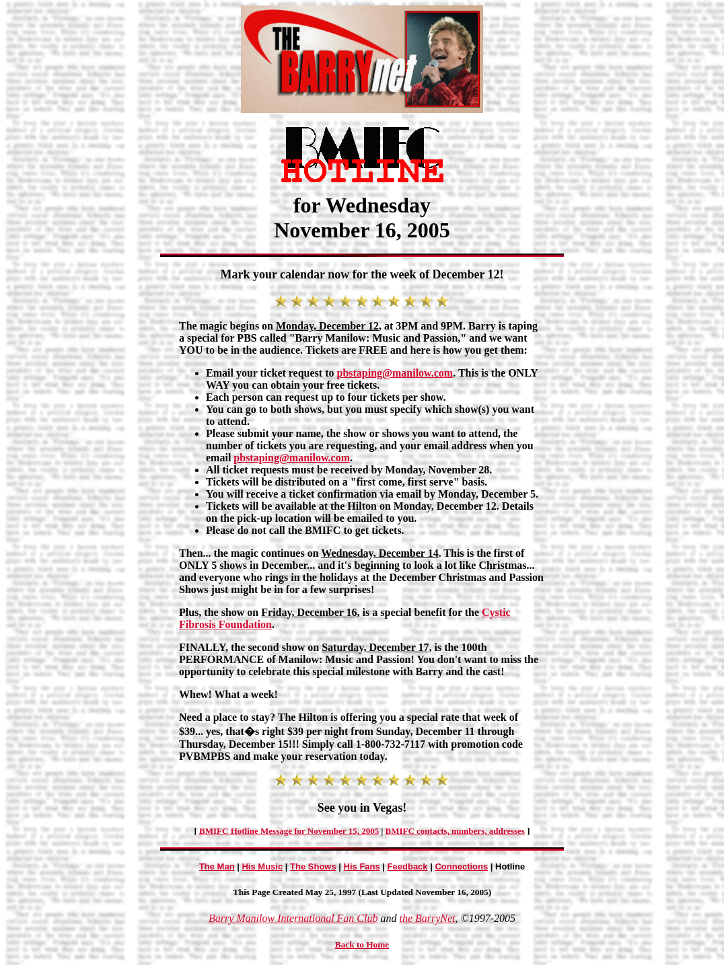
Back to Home (362, 944)
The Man (217, 866)
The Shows (313, 866)
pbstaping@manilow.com (395, 373)
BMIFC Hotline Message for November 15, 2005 (289, 831)
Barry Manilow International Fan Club (293, 918)
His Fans (362, 866)
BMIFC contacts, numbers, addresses (455, 831)
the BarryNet (427, 918)
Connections (461, 866)
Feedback (408, 866)
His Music (262, 866)
